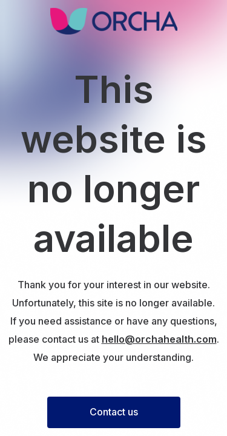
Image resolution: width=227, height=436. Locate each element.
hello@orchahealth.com (159, 339)
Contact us (114, 412)
